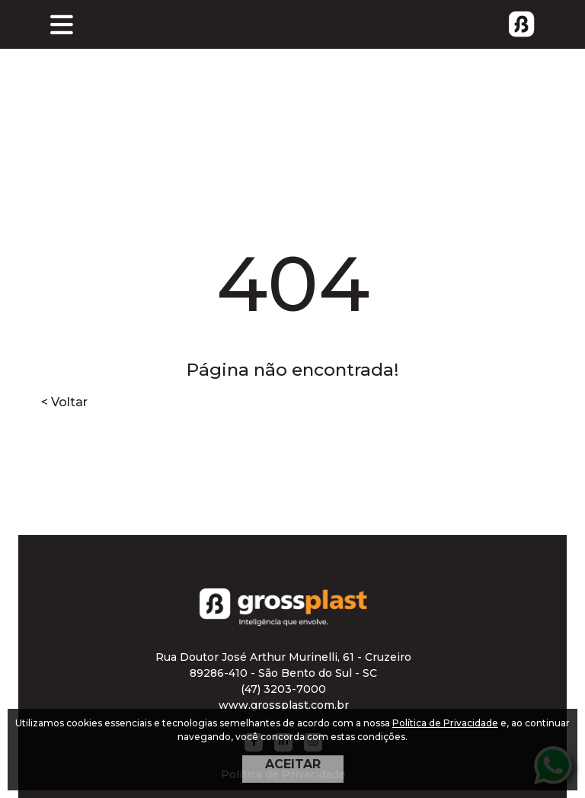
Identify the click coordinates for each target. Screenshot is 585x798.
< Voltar (64, 402)
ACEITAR (293, 764)
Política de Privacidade (445, 723)
